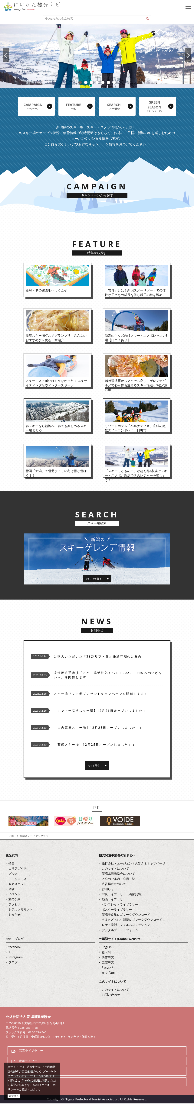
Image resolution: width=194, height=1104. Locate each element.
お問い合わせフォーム (34, 1082)
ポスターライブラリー (117, 910)
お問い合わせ (111, 995)
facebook (14, 947)
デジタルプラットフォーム (120, 931)
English (107, 947)
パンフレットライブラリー (120, 905)
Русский (107, 968)
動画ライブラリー (114, 900)
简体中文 (108, 958)
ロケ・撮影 (26, 1072)
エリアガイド (17, 869)
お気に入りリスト (20, 910)
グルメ (13, 874)
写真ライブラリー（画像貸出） (123, 895)
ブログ (13, 963)
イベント (14, 895)
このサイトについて (115, 869)
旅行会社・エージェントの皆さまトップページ (133, 864)
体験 (11, 889)
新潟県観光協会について (118, 874)
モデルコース (17, 879)
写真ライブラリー (31, 1051)
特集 (11, 864)
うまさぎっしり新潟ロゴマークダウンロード (132, 920)
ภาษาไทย (108, 973)
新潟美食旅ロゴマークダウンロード (126, 915)
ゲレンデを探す (94, 576)
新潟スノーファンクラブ (33, 836)
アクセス (14, 905)
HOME (11, 836)
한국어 (106, 953)
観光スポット (17, 884)
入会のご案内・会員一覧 (118, 879)
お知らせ (14, 915)
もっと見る (94, 766)
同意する (14, 1096)
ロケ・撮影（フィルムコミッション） (127, 925)
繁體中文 (108, 963)
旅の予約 (14, 900)
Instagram (15, 958)
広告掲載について (114, 884)
